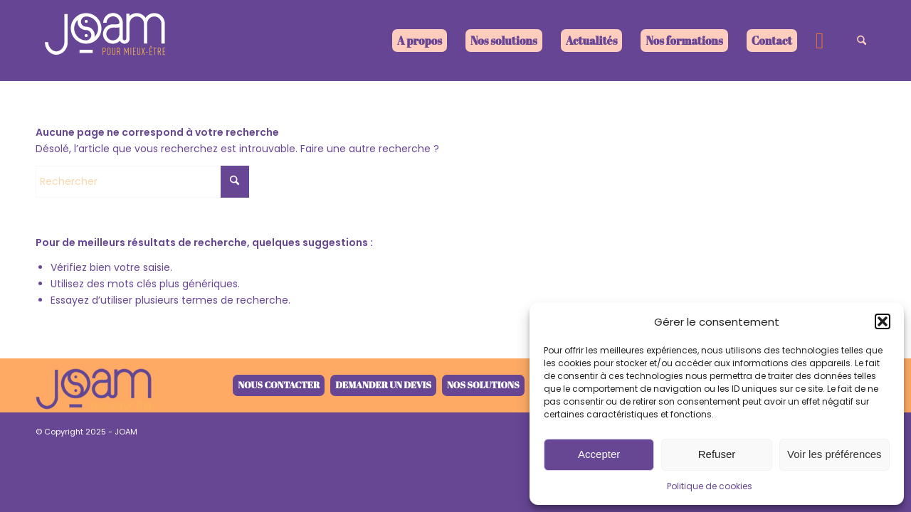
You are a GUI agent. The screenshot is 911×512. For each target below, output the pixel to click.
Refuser (717, 454)
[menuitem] (419, 40)
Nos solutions (483, 384)
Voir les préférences (834, 454)
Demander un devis (383, 384)
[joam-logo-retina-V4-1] (94, 385)
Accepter (599, 454)
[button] (882, 321)
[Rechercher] (861, 40)
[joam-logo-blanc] (107, 40)
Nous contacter (279, 384)
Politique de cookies (709, 486)
